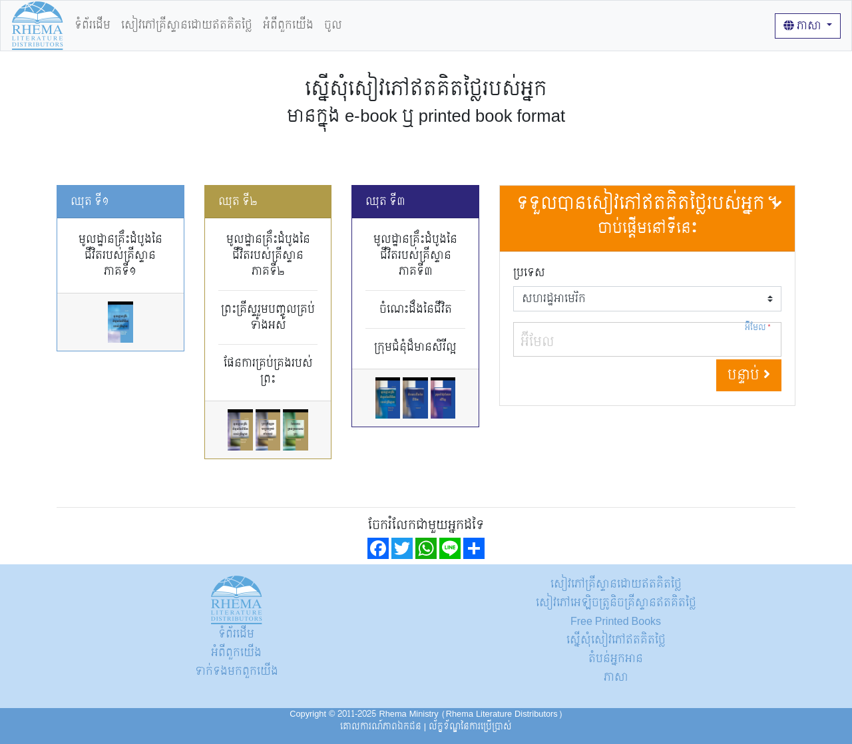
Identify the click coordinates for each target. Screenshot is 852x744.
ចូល (333, 25)
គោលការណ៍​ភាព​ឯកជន (380, 727)
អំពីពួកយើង (288, 25)
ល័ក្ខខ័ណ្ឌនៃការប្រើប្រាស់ (470, 727)
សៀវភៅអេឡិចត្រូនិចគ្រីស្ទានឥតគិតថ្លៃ (616, 602)
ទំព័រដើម (92, 25)
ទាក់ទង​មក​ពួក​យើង (236, 671)
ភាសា (803, 25)
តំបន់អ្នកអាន (615, 658)
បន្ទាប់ (749, 375)
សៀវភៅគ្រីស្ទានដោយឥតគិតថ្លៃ (186, 25)
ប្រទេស (529, 273)
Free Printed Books (615, 621)
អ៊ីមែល (758, 328)
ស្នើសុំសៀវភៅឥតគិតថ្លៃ (616, 640)
